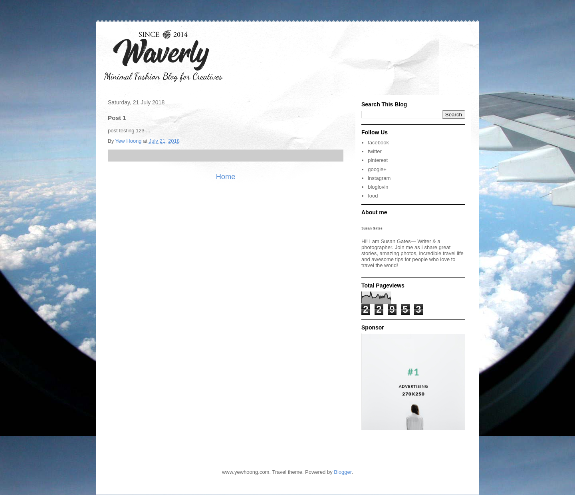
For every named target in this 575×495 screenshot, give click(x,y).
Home (226, 177)
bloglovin (378, 187)
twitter (375, 151)
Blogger (342, 472)
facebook (378, 143)
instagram (379, 178)
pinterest (378, 160)
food (373, 196)
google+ (377, 169)
